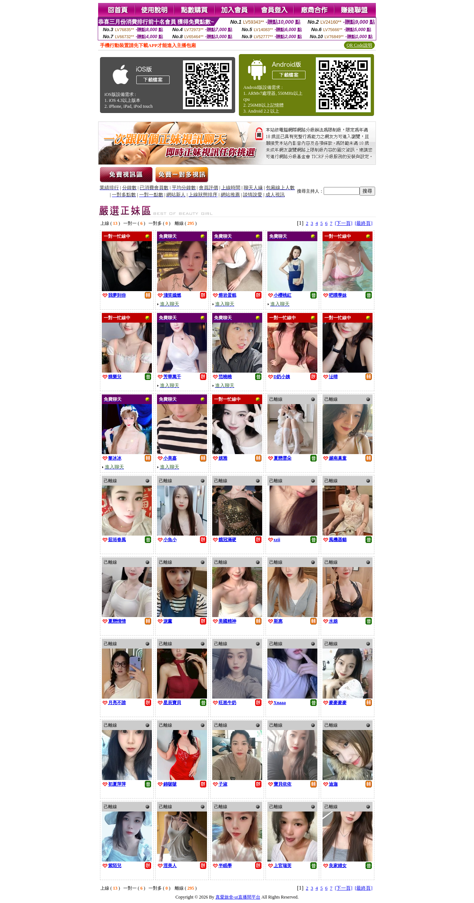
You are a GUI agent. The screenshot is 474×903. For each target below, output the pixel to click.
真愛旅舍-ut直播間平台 (238, 897)
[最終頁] (364, 223)
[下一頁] (344, 223)
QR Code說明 (359, 45)
